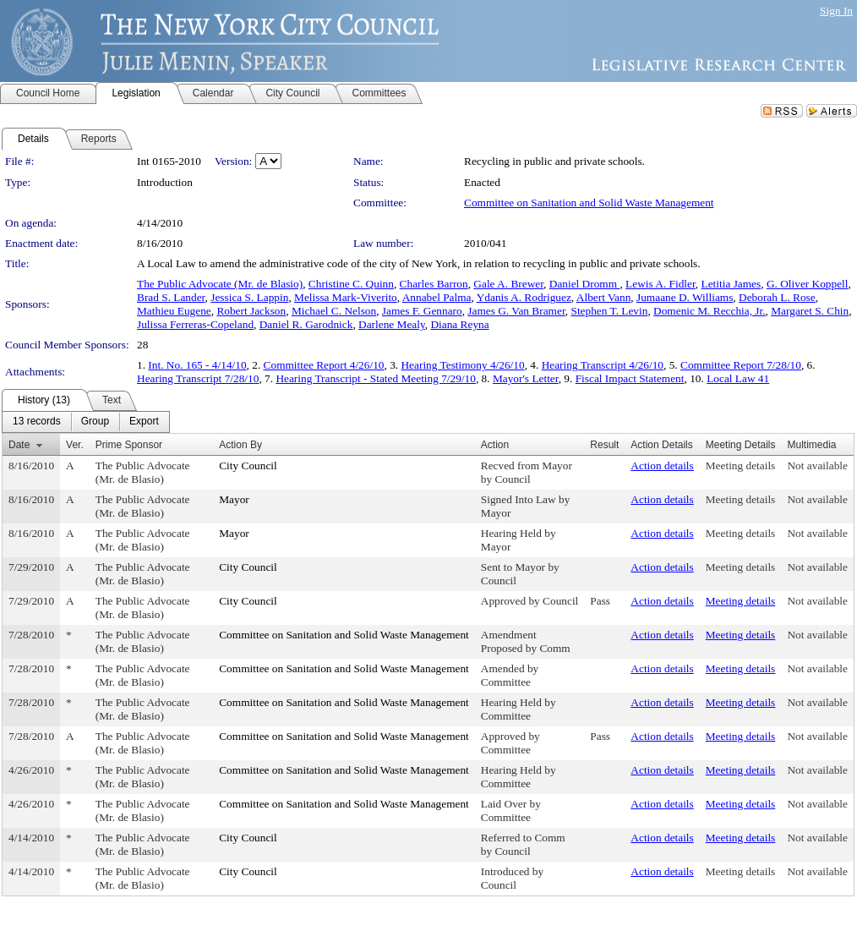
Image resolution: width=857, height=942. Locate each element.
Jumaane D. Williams (684, 297)
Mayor (234, 499)
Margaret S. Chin (810, 310)
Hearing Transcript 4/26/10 (602, 365)
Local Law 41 (738, 378)
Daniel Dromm (584, 283)
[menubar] (86, 422)
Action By (240, 445)
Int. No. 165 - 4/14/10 (197, 365)
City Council (248, 465)
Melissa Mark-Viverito (345, 297)
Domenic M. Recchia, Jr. (709, 310)
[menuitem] (37, 422)
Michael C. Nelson (334, 310)
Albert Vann (603, 297)
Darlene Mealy (391, 324)
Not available (817, 465)
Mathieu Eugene (174, 310)
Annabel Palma (437, 297)
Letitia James (731, 283)
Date (19, 445)
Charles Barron (434, 283)
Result (604, 445)
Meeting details (741, 465)
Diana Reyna (459, 324)
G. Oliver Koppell (808, 283)
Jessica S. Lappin (249, 297)
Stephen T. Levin (608, 310)
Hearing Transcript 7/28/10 (198, 378)
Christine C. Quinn (351, 283)
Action (495, 445)
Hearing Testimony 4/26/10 (462, 365)
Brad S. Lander (171, 297)
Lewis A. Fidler (660, 283)
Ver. (75, 445)
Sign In (836, 10)
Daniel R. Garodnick (306, 324)
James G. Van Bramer (516, 310)
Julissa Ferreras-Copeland (195, 324)
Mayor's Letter (526, 378)
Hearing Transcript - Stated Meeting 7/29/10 (376, 378)
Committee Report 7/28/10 (740, 365)
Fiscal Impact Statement (630, 378)
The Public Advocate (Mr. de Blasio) (220, 283)
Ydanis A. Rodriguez (524, 297)
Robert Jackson (251, 310)
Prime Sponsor (129, 445)
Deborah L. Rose (777, 297)
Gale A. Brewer (508, 283)
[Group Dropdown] (95, 422)
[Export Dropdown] (144, 422)
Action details (661, 465)
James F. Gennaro (422, 310)
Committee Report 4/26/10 (324, 365)
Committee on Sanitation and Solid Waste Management (589, 202)
